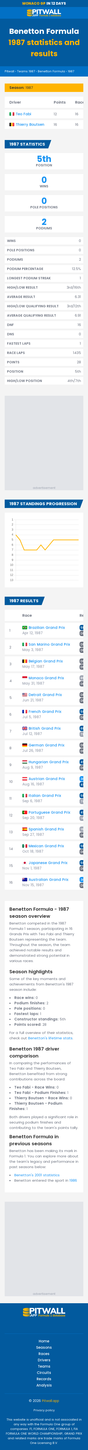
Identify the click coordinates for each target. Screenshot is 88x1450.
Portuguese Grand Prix (49, 812)
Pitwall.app (50, 1400)
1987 (71, 71)
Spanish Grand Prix (46, 829)
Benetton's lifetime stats (50, 1038)
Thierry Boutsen (30, 124)
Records (44, 1378)
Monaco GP (34, 3)
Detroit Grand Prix (45, 694)
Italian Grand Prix (45, 795)
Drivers (44, 1360)
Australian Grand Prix (48, 879)
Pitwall (9, 71)
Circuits (44, 1372)
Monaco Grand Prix (46, 678)
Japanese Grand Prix (48, 862)
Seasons (44, 1347)
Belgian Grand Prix (46, 661)
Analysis (44, 1385)
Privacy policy (44, 1410)
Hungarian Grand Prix (49, 762)
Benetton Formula (51, 71)
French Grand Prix (45, 711)
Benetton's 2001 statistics (37, 1175)
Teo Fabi (23, 114)
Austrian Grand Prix (47, 778)
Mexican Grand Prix (46, 846)
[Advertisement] (44, 439)
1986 (73, 1180)
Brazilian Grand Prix (47, 627)
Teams (44, 1366)
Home (44, 1341)
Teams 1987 (26, 71)
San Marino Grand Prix (49, 644)
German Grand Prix (46, 745)
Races (44, 1353)
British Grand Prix (45, 728)
